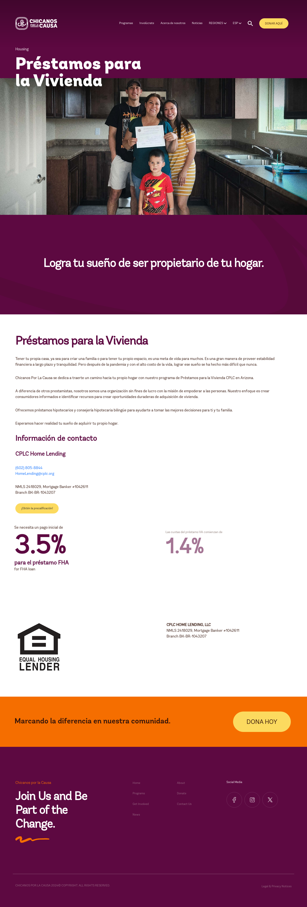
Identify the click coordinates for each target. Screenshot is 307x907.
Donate (181, 797)
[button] (250, 23)
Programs (139, 797)
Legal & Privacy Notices (277, 890)
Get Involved (141, 808)
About (181, 787)
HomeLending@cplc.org (34, 478)
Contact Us (184, 808)
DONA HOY (266, 722)
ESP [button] (235, 23)
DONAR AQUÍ (273, 23)
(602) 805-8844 (28, 472)
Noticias (197, 23)
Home (136, 787)
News (136, 819)
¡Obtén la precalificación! (37, 512)
